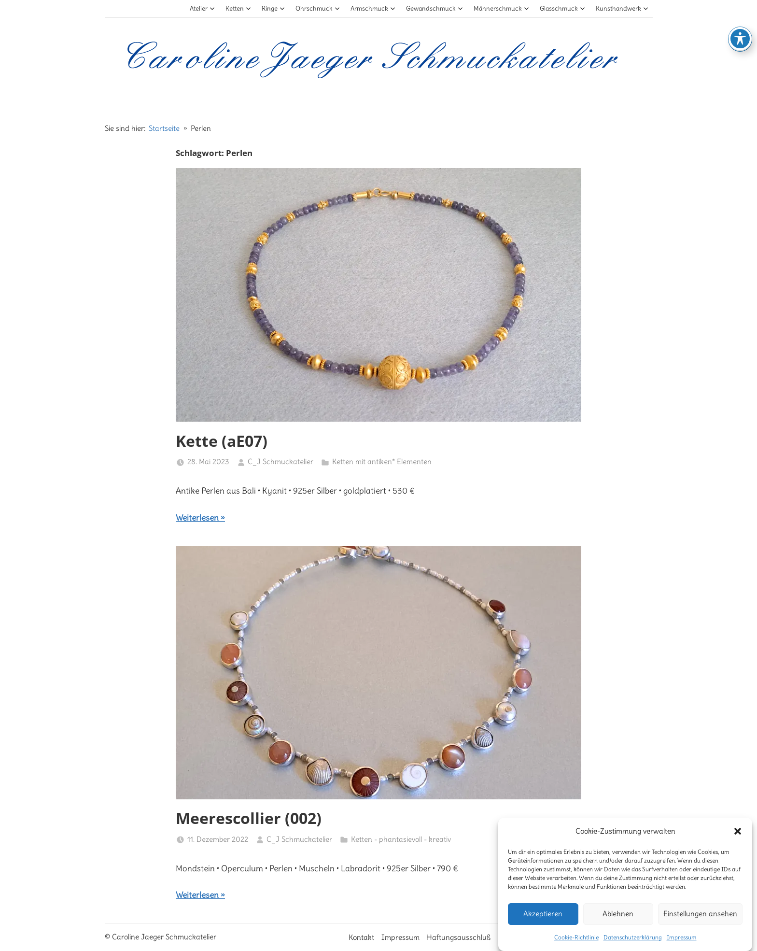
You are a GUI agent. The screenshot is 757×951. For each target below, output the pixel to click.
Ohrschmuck (317, 8)
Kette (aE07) (221, 440)
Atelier (202, 8)
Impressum (400, 937)
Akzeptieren (542, 927)
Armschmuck (373, 8)
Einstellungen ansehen (700, 927)
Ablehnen (618, 927)
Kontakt (361, 937)
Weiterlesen (197, 517)
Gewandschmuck (434, 8)
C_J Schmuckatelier (280, 461)
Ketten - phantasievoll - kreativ (401, 839)
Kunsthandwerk (622, 8)
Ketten (238, 8)
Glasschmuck (563, 8)
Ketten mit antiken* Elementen (382, 461)
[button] (738, 845)
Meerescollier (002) (249, 818)
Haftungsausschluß (459, 937)
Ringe (273, 8)
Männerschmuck (502, 8)
